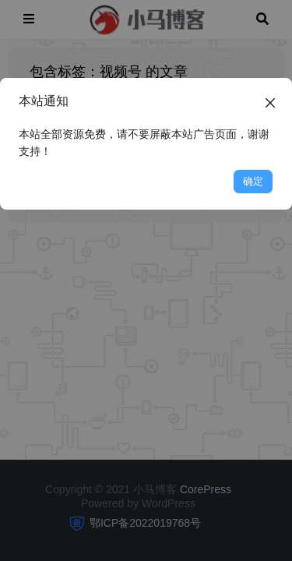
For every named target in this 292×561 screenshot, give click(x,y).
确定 (253, 181)
